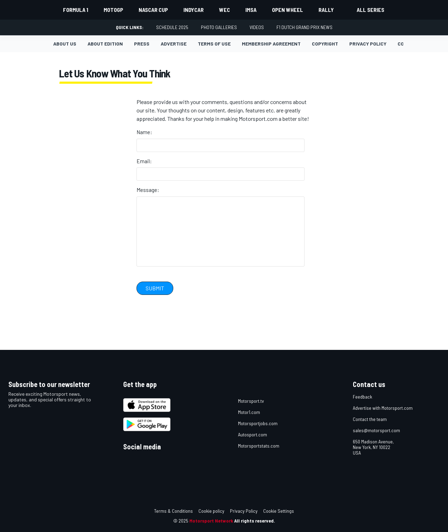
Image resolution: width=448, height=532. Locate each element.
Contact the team (370, 419)
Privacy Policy (244, 511)
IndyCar (193, 9)
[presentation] (189, 313)
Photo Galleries (219, 27)
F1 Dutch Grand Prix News (304, 27)
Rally (326, 9)
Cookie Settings (278, 511)
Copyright (325, 44)
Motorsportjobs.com (258, 423)
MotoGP (113, 9)
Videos (257, 27)
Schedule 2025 (172, 27)
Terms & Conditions (173, 511)
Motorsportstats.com (258, 446)
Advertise (174, 44)
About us (64, 44)
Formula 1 (75, 9)
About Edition (105, 44)
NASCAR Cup (153, 9)
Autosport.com (252, 434)
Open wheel (287, 9)
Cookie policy (211, 511)
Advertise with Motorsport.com (383, 408)
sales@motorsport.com (376, 430)
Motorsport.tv (251, 401)
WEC (224, 9)
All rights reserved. (254, 521)
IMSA (251, 9)
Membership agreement (271, 44)
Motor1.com (249, 412)
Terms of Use (214, 44)
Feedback (362, 397)
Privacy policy (367, 44)
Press (141, 44)
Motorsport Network (211, 521)
